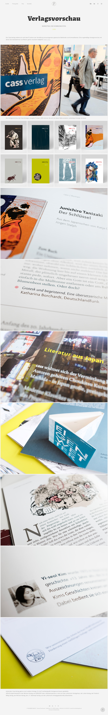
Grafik (7, 4)
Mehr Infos (47, 39)
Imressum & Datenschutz (54, 709)
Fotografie (15, 4)
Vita (23, 4)
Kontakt (29, 4)
